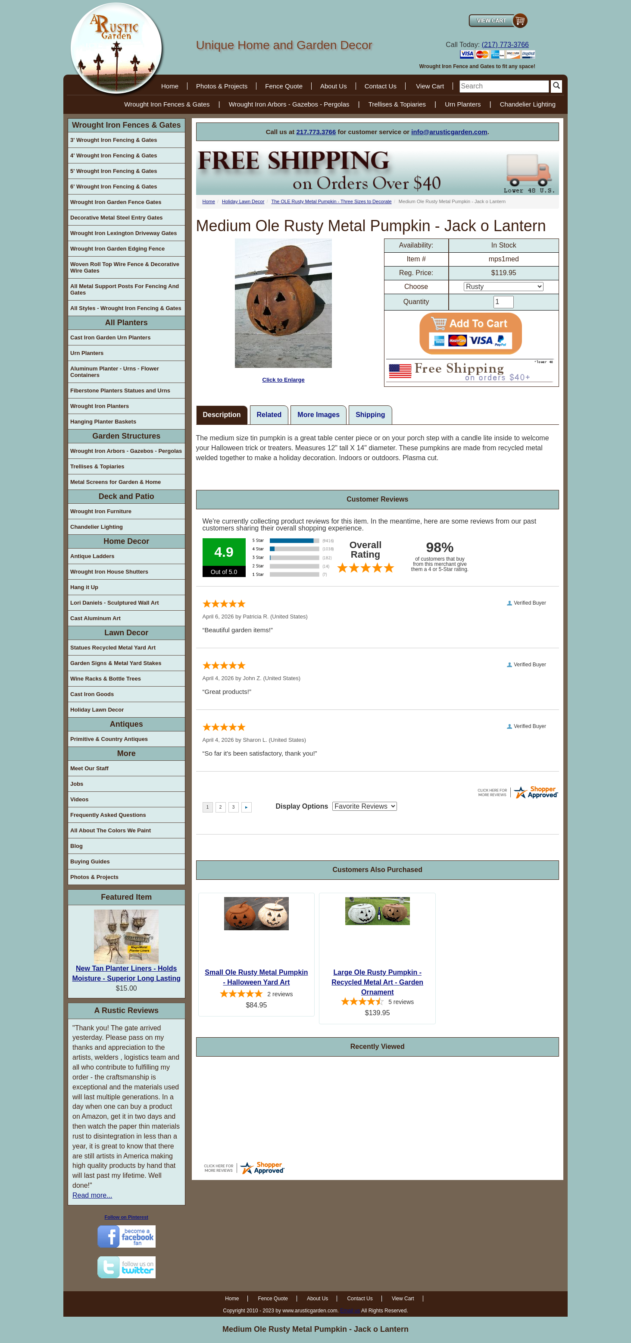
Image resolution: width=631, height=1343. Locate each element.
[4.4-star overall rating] (377, 1002)
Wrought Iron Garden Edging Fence (117, 248)
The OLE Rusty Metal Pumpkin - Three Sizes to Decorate (332, 201)
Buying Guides (90, 861)
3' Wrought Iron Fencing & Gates (113, 140)
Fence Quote (284, 86)
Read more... (92, 1195)
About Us (333, 86)
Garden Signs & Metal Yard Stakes (115, 663)
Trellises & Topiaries (397, 104)
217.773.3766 (316, 131)
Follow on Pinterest (126, 1217)
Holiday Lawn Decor (97, 709)
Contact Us (381, 86)
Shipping (370, 414)
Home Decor (126, 541)
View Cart (430, 86)
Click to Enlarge (283, 310)
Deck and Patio (126, 496)
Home (169, 86)
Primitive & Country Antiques (109, 739)
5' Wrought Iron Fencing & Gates (113, 171)
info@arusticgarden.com (449, 131)
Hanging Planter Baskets (103, 421)
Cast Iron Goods (92, 694)
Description (222, 414)
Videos (79, 799)
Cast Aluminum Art (95, 618)
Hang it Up (84, 587)
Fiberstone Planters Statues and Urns (120, 390)
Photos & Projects (221, 86)
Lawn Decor (126, 632)
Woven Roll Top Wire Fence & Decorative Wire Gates (124, 267)
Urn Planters (463, 104)
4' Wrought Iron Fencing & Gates (113, 155)
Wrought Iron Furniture (100, 511)
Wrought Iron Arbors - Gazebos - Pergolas (289, 104)
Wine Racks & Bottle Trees (105, 678)
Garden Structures (126, 436)
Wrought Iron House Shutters (109, 571)
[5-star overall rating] (256, 995)
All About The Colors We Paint (110, 830)
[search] (504, 86)
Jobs (76, 784)
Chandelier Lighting (528, 104)
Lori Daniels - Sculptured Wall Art (114, 602)
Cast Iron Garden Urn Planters (110, 337)
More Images (318, 414)
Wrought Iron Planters (99, 406)
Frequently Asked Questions (108, 815)
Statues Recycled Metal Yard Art (113, 647)
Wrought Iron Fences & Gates (166, 104)
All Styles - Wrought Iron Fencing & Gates (125, 308)
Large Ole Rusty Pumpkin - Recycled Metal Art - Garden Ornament (377, 982)
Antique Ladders (92, 556)
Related (269, 414)
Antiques (126, 724)
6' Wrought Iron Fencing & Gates (113, 186)
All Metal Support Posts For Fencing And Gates (124, 289)
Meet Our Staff (89, 768)
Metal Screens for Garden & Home (115, 482)
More (126, 753)
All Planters (126, 322)
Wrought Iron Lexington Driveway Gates (123, 233)
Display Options (302, 806)
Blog (76, 846)
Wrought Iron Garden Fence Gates (115, 202)
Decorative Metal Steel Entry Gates (116, 217)
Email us (350, 1311)
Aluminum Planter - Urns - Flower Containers (114, 371)
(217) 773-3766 (505, 44)
